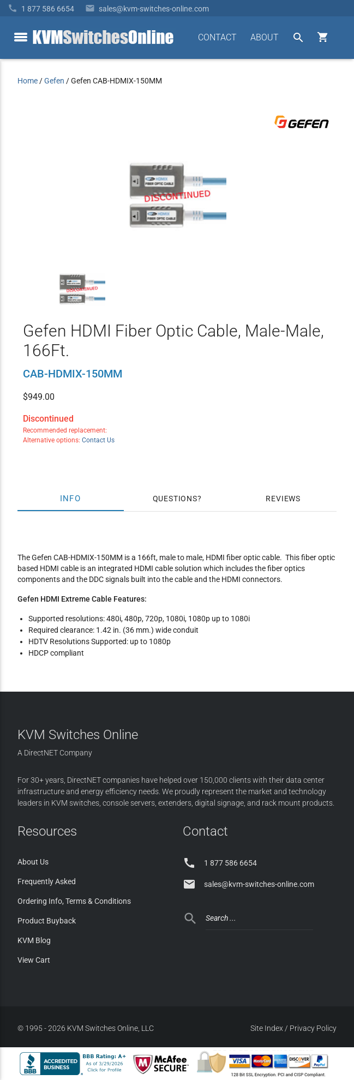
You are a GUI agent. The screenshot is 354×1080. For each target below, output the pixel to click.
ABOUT (264, 37)
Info (70, 498)
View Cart (33, 960)
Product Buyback (46, 920)
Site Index (266, 1028)
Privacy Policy (313, 1028)
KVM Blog (34, 940)
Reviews (283, 498)
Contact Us (98, 440)
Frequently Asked (46, 881)
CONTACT (217, 37)
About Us (33, 861)
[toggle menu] (21, 37)
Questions (175, 498)
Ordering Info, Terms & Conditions (74, 901)
